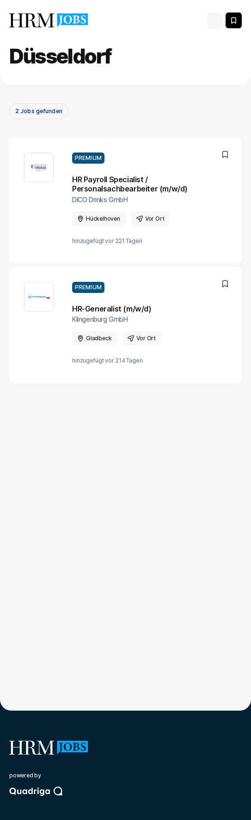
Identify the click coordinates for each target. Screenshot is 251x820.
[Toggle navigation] (215, 21)
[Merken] (234, 20)
